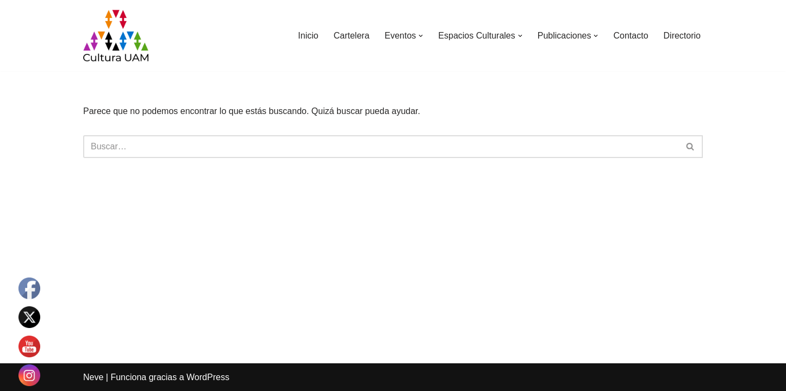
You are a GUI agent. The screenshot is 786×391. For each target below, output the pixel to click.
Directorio (682, 35)
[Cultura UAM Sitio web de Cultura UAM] (115, 35)
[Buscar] (380, 146)
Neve (93, 377)
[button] (421, 36)
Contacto (630, 35)
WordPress (207, 377)
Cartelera (352, 35)
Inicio (308, 35)
